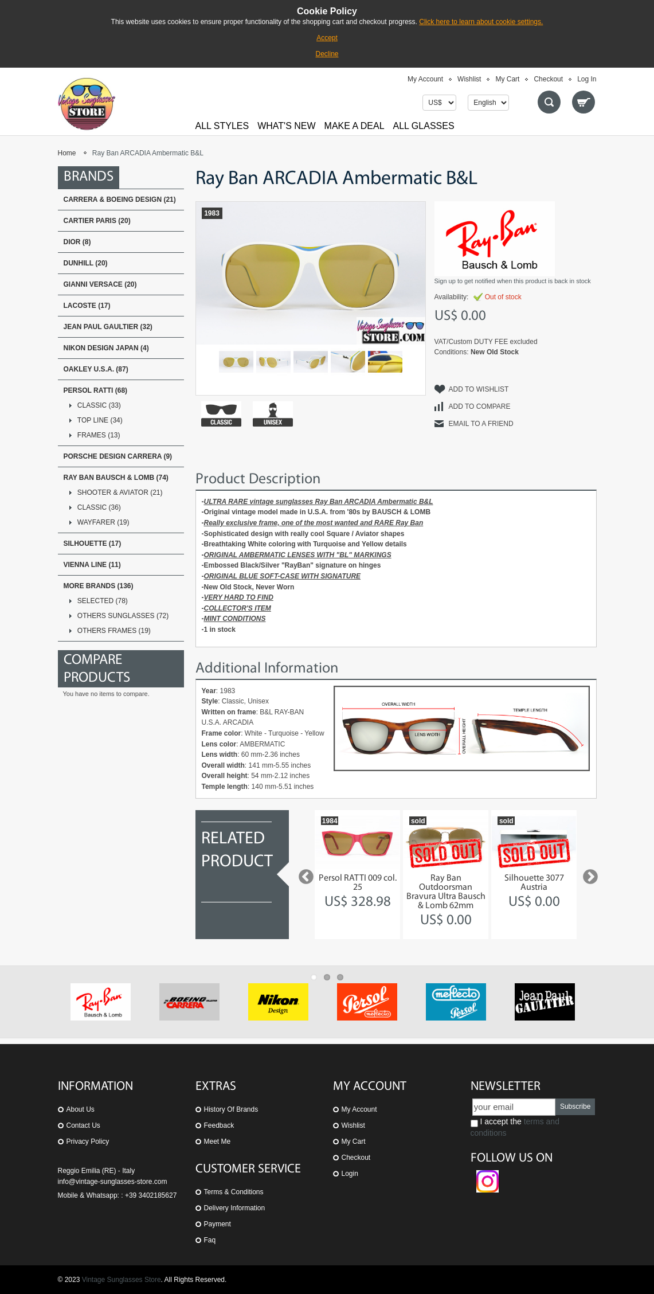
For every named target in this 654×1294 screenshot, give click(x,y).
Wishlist (469, 79)
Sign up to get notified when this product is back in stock (512, 280)
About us (80, 1109)
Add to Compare (480, 406)
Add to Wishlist (479, 389)
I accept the (515, 1127)
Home (67, 153)
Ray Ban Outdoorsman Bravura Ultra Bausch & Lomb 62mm (445, 892)
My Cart (507, 79)
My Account (425, 79)
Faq (210, 1240)
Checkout (548, 79)
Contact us (83, 1125)
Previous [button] (303, 874)
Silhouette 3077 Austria (534, 883)
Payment (217, 1224)
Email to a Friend (481, 424)
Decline (326, 54)
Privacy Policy (87, 1141)
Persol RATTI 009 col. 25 (358, 883)
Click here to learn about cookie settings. (481, 22)
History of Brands (231, 1109)
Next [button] (587, 874)
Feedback (219, 1125)
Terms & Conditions (234, 1192)
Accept (327, 38)
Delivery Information (234, 1208)
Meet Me (217, 1141)
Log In (586, 79)
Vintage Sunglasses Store (121, 1280)
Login (350, 1174)
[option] (357, 874)
